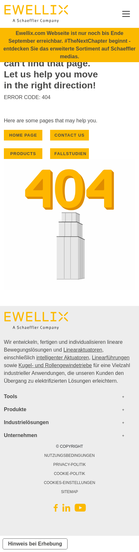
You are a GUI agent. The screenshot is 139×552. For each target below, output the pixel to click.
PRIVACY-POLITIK (69, 464)
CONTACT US (70, 135)
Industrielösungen (26, 422)
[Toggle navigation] (126, 13)
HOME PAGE (23, 135)
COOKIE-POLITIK (69, 473)
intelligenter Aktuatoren (62, 357)
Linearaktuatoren (82, 350)
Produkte (15, 409)
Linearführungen (111, 357)
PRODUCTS (23, 153)
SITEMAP (69, 492)
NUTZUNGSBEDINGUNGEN (69, 455)
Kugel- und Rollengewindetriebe (55, 365)
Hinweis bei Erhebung (35, 543)
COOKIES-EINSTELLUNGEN (69, 482)
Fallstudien (70, 153)
